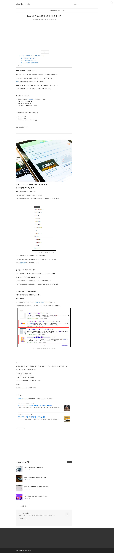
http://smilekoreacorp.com (24, 403)
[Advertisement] (29, 36)
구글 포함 (31, 99)
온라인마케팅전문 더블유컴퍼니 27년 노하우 (31, 417)
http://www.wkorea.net (24, 414)
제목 (17, 81)
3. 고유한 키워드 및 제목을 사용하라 (29, 63)
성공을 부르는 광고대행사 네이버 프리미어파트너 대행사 (35, 405)
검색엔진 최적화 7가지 (55, 10)
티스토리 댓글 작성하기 (22, 506)
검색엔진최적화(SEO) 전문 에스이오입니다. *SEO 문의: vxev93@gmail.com (37, 515)
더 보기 (69, 462)
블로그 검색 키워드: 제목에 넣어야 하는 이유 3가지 (44, 16)
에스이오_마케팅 (24, 513)
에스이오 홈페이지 (22, 398)
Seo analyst (24, 387)
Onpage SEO (45, 19)
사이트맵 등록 (23, 263)
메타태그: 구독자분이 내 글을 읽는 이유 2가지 (35, 477)
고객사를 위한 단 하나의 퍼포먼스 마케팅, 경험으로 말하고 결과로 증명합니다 (38, 407)
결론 (20, 65)
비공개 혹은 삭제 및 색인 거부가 (42, 302)
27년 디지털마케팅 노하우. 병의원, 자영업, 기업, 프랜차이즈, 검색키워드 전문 (39, 419)
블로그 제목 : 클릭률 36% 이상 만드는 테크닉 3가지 (36, 486)
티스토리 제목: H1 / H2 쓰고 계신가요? (33, 467)
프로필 (62, 10)
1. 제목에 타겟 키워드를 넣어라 (28, 58)
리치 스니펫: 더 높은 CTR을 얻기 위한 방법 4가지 (35, 496)
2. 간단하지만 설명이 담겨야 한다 (29, 60)
